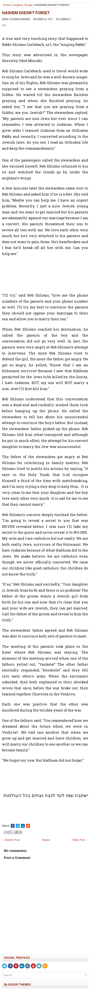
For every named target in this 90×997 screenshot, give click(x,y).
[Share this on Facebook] (13, 826)
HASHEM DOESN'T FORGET (26, 13)
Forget (28, 5)
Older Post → (80, 840)
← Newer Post (11, 840)
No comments (63, 19)
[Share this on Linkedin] (23, 826)
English (18, 5)
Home (7, 5)
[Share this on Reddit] (28, 826)
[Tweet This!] (18, 826)
